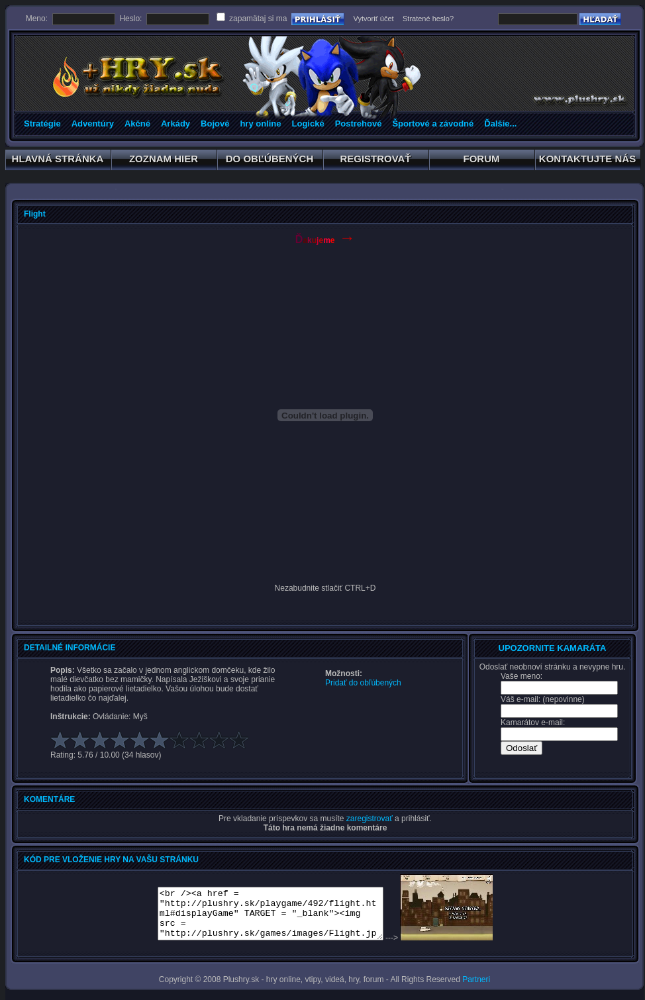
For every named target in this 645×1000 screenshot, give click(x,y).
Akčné (137, 123)
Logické (308, 123)
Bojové (215, 123)
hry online (260, 123)
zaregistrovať (369, 818)
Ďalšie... (500, 123)
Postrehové (358, 123)
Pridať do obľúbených (363, 682)
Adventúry (93, 123)
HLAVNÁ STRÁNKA (58, 161)
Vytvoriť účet (373, 19)
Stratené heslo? (428, 19)
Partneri (476, 979)
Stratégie (42, 123)
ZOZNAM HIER (164, 161)
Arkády (175, 123)
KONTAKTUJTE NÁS (587, 161)
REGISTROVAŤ (375, 161)
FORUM (481, 161)
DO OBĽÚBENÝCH (269, 161)
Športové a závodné (432, 123)
